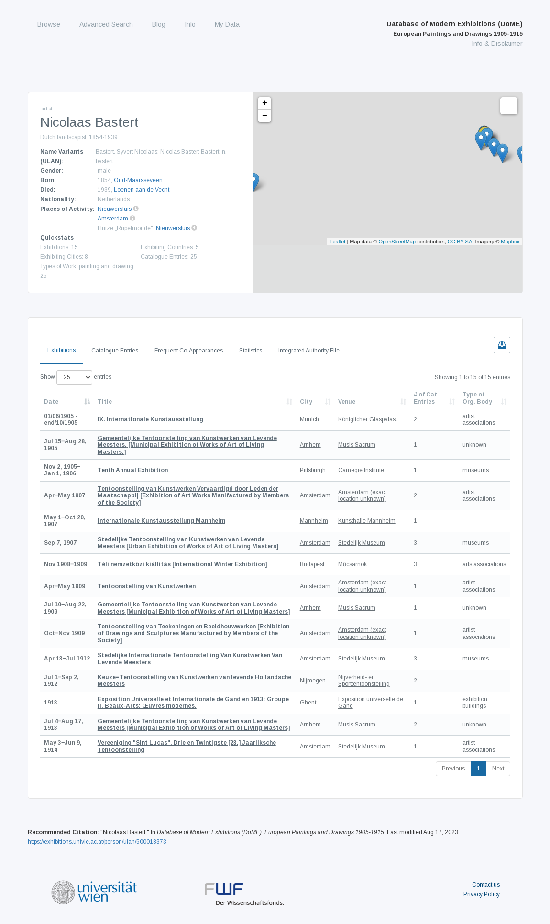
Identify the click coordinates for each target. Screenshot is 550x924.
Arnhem (310, 444)
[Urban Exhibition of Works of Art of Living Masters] (188, 543)
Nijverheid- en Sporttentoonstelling (364, 680)
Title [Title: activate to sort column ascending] (105, 401)
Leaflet (337, 241)
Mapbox (510, 241)
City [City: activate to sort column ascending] (306, 401)
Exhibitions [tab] (61, 350)
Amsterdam (113, 218)
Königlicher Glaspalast (367, 419)
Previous (453, 768)
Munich (309, 419)
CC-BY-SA (460, 241)
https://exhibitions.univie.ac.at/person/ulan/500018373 (97, 841)
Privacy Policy (481, 894)
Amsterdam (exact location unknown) (362, 495)
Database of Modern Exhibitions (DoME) (454, 28)
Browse (48, 24)
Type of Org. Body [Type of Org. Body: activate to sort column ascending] (477, 398)
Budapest (312, 564)
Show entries (75, 377)
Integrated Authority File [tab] (309, 350)
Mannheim (314, 520)
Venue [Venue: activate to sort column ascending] (346, 401)
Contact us (486, 884)
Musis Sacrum (356, 444)
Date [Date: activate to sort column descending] (51, 401)
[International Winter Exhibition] (182, 564)
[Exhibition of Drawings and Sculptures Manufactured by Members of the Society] (193, 633)
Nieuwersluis (115, 209)
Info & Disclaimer (497, 43)
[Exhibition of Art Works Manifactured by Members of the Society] (193, 495)
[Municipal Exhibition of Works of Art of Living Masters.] (187, 445)
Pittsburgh (313, 470)
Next (498, 768)
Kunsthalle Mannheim (367, 520)
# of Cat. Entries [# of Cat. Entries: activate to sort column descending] (426, 398)
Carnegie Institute (361, 470)
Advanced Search (106, 24)
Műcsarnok (352, 564)
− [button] (264, 115)
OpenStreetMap (397, 241)
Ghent (308, 702)
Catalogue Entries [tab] (114, 350)
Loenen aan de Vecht (141, 190)
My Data (227, 24)
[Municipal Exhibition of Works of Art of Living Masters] (194, 608)
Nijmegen (313, 680)
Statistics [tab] (250, 350)
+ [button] (264, 103)
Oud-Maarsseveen (138, 180)
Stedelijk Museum (361, 542)
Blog (158, 24)
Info (190, 24)
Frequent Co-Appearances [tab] (188, 350)
